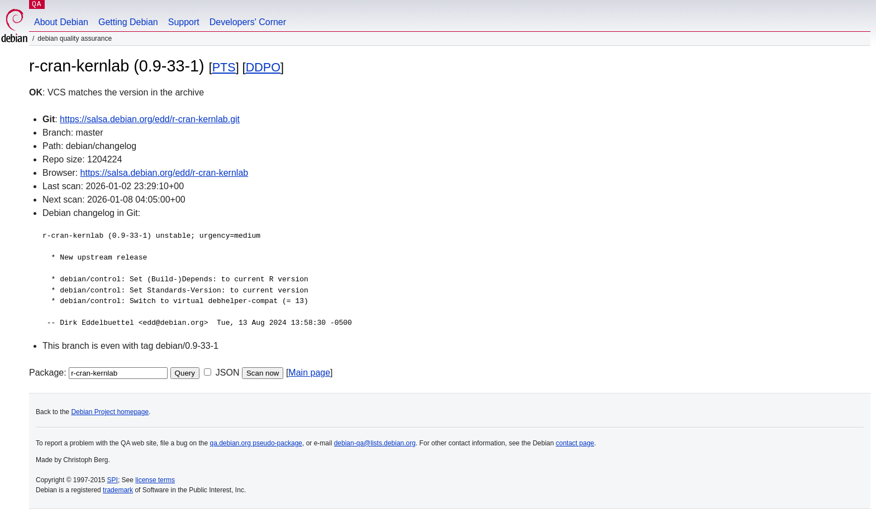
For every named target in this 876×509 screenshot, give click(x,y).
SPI (112, 480)
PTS (224, 67)
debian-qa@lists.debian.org (375, 443)
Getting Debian (128, 22)
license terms (155, 480)
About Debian (61, 22)
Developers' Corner (248, 22)
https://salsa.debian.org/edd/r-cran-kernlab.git (150, 119)
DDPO (263, 67)
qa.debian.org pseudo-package (256, 443)
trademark (118, 490)
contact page (575, 443)
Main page (309, 372)
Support (183, 22)
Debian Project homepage (110, 412)
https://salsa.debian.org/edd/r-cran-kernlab (164, 172)
